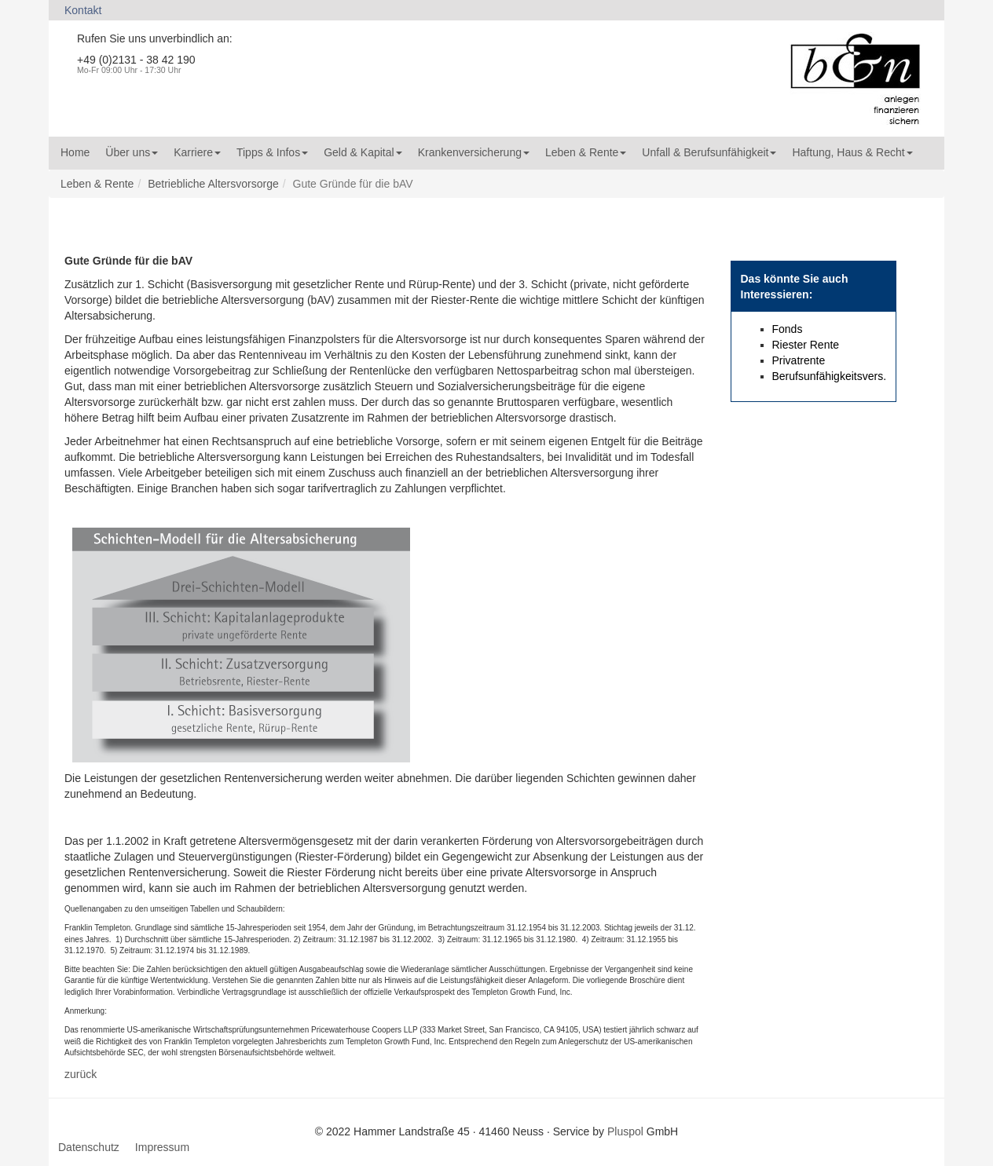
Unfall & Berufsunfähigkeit (709, 152)
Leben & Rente (585, 152)
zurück (80, 1074)
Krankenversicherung (473, 152)
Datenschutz (88, 1147)
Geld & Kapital (363, 152)
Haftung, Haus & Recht (852, 152)
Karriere (197, 152)
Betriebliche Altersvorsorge (213, 183)
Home (75, 152)
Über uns (131, 152)
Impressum (162, 1147)
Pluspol (625, 1131)
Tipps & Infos (272, 152)
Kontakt (82, 10)
